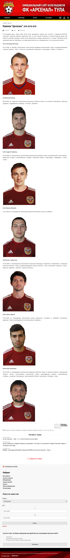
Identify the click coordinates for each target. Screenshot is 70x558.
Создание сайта (5, 556)
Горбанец (24, 430)
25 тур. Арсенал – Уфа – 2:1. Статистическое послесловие (20, 439)
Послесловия (7, 488)
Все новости (6, 476)
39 (46, 430)
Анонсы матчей (7, 482)
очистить (4, 526)
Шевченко (30, 430)
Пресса (5, 484)
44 (44, 430)
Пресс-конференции (9, 486)
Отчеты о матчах (8, 478)
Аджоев (13, 430)
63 (50, 430)
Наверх (35, 549)
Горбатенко (18, 430)
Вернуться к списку (36, 459)
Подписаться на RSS (11, 466)
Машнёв (35, 430)
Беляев (40, 430)
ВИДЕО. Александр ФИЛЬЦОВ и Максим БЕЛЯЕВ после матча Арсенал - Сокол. (27, 450)
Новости (9, 22)
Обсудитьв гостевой (63, 425)
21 (52, 430)
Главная (5, 22)
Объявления (7, 480)
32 (48, 430)
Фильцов (8, 430)
